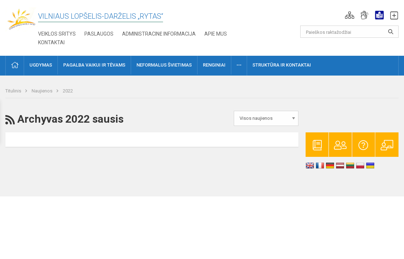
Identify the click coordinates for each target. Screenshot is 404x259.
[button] (349, 15)
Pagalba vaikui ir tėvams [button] (94, 65)
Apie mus (215, 34)
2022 (68, 91)
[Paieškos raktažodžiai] (349, 32)
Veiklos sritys (57, 34)
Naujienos (43, 91)
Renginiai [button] (214, 65)
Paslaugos (98, 34)
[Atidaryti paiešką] (390, 31)
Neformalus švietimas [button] (164, 65)
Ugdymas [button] (40, 65)
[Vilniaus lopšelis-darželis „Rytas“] (21, 19)
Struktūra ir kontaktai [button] (281, 65)
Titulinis (13, 91)
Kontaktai (51, 42)
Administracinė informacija (159, 34)
